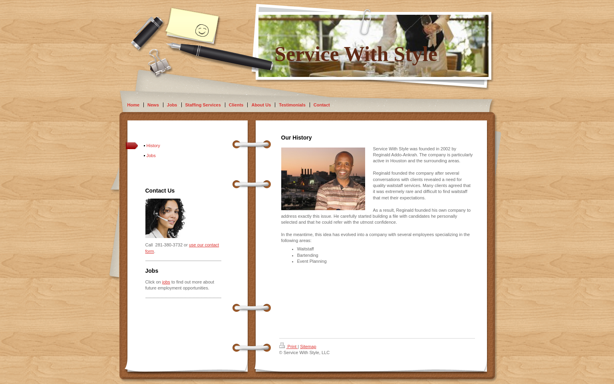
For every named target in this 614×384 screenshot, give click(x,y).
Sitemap (308, 346)
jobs (166, 282)
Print (288, 346)
